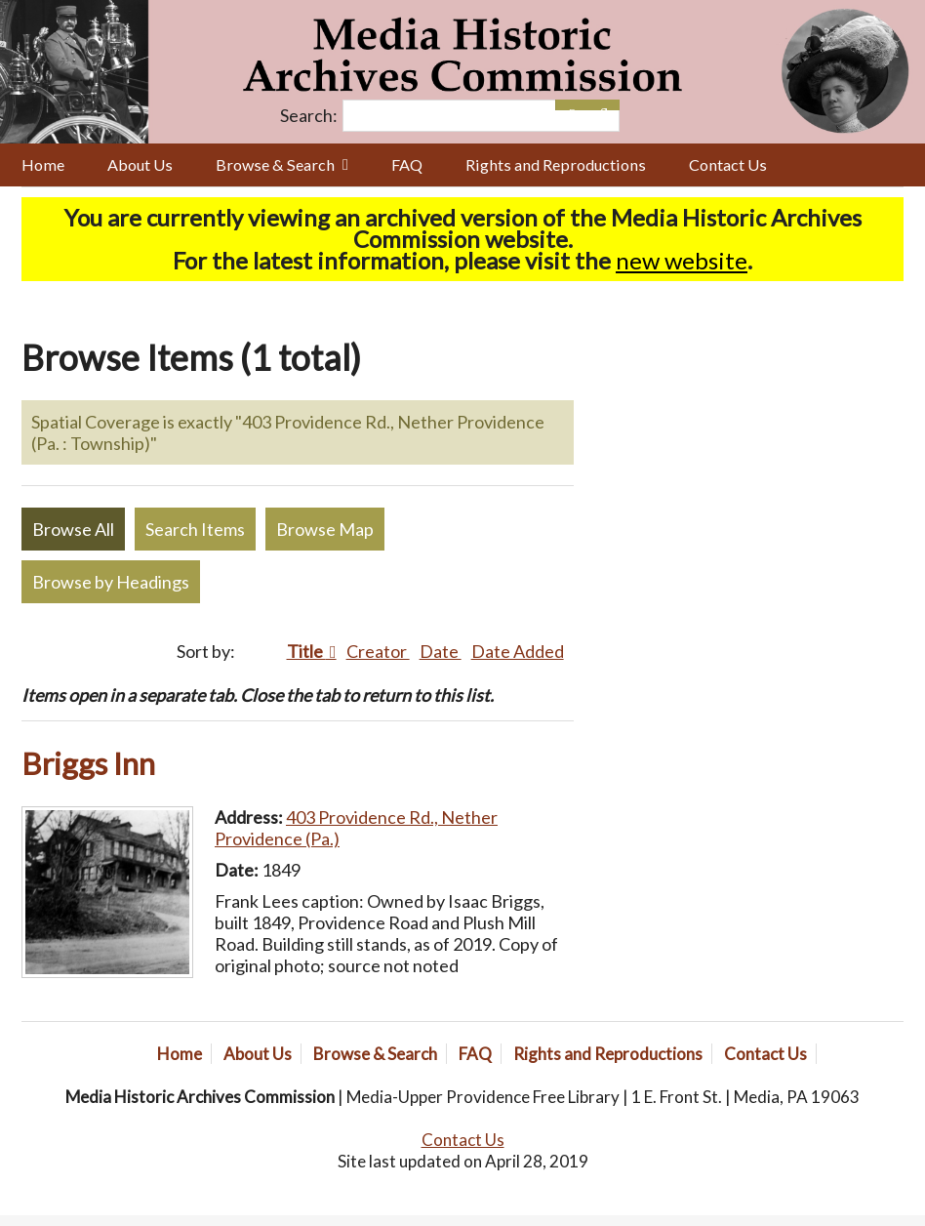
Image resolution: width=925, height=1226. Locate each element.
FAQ (406, 164)
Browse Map (325, 529)
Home (42, 164)
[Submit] (603, 105)
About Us (140, 164)
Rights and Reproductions (555, 164)
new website (681, 260)
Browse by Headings (110, 582)
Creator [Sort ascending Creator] (378, 651)
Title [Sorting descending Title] (306, 651)
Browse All (73, 529)
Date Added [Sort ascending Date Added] (517, 651)
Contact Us (728, 164)
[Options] (571, 105)
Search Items (195, 529)
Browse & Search (275, 164)
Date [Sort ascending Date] (441, 651)
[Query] (481, 116)
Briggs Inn (88, 763)
